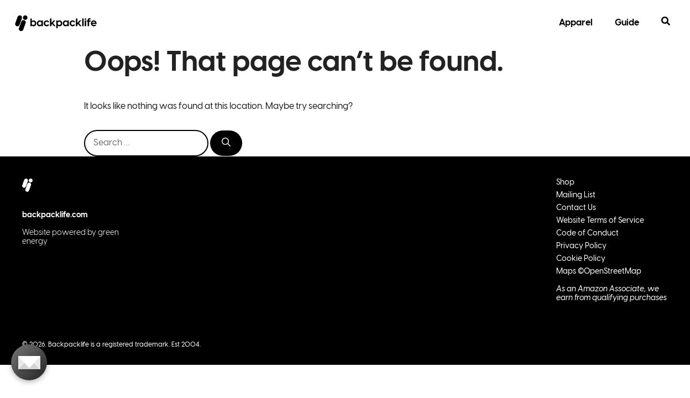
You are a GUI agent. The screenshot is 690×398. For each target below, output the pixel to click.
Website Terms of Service (600, 221)
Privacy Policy (581, 246)
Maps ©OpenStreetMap (598, 272)
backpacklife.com (55, 215)
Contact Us (576, 208)
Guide (627, 23)
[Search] (226, 143)
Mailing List (575, 195)
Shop (565, 183)
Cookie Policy (580, 259)
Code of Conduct (587, 233)
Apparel (576, 23)
